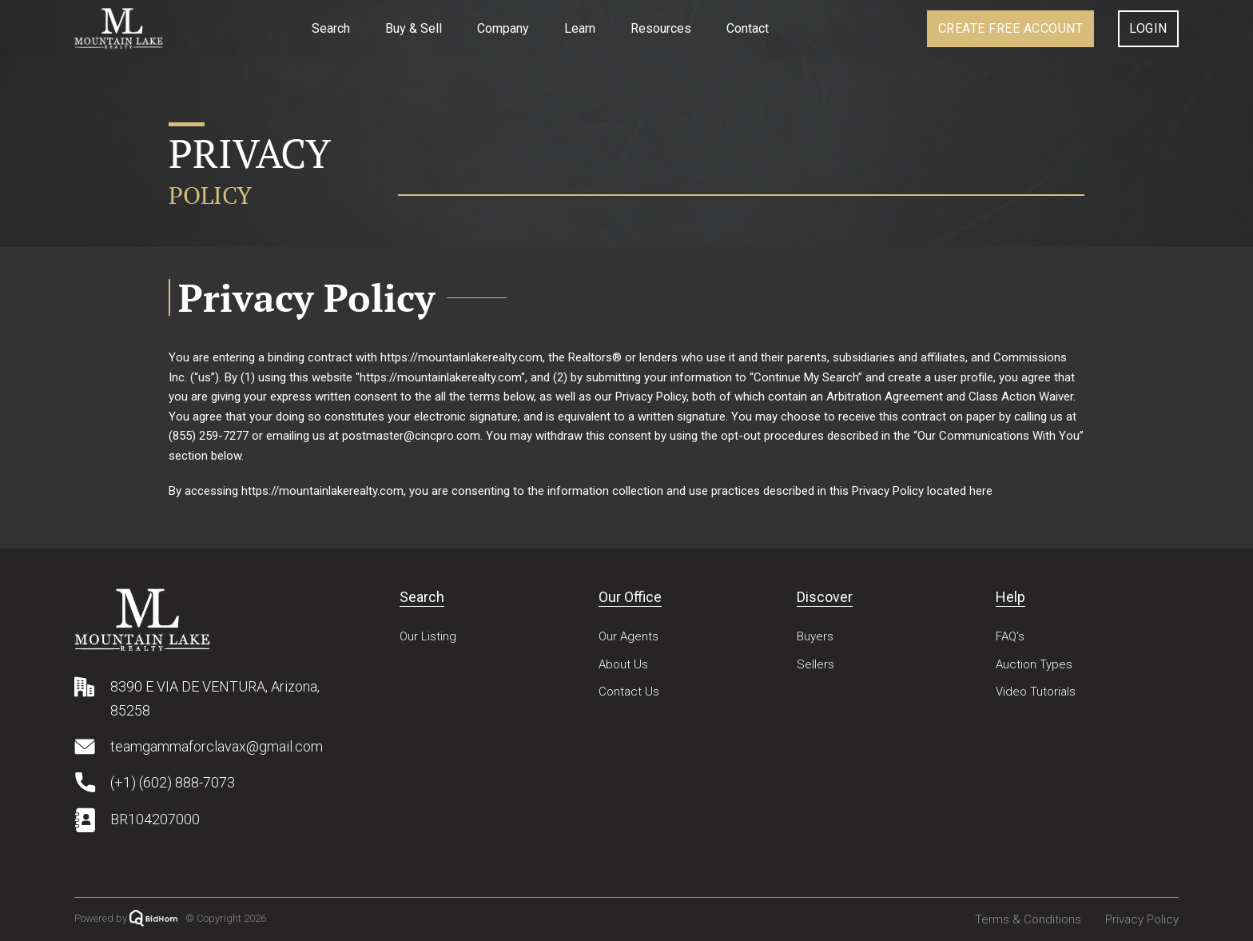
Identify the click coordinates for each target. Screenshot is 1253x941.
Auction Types (1034, 664)
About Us (623, 664)
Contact (747, 28)
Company (503, 28)
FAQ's (1010, 636)
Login (1148, 28)
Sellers (815, 664)
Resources (660, 28)
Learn (579, 28)
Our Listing (428, 636)
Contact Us (629, 691)
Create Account (1011, 28)
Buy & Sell (413, 28)
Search (331, 28)
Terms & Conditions (1028, 919)
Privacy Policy (1142, 919)
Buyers (815, 636)
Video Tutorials (1036, 691)
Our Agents (628, 636)
